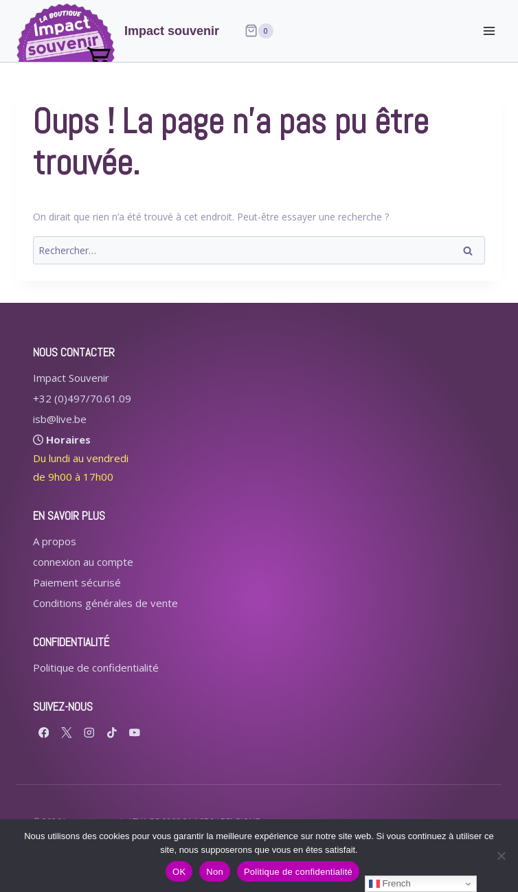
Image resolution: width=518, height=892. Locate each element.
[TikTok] (111, 732)
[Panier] (259, 30)
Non (214, 872)
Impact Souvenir (71, 378)
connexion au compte (83, 562)
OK (178, 872)
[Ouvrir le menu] (489, 30)
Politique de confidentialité (96, 667)
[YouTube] (134, 732)
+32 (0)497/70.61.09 (82, 398)
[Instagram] (89, 732)
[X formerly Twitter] (66, 732)
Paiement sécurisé (77, 582)
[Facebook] (43, 732)
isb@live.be (60, 419)
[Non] (501, 855)
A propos (54, 541)
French (390, 883)
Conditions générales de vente (105, 603)
